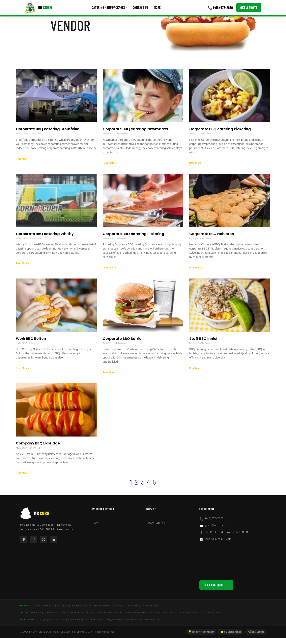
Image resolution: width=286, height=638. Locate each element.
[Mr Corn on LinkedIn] (53, 539)
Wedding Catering (81, 605)
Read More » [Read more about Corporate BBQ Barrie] (109, 372)
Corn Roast (118, 605)
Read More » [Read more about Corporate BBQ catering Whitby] (22, 263)
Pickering (162, 612)
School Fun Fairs (95, 619)
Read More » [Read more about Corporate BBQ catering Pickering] (196, 163)
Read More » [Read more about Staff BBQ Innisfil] (196, 368)
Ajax (128, 612)
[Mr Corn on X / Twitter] (43, 539)
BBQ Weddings (115, 619)
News (95, 522)
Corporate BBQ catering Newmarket (136, 128)
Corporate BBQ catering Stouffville (47, 128)
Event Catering (102, 605)
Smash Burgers (135, 605)
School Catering (155, 522)
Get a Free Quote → (216, 585)
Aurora (173, 612)
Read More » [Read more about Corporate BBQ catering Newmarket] (109, 163)
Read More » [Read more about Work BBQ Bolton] (22, 368)
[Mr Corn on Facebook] (23, 539)
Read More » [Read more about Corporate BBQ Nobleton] (196, 267)
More (158, 7)
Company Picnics (47, 619)
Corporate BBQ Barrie (122, 338)
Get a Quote (248, 7)
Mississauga (37, 612)
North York (198, 612)
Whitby (136, 612)
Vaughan (64, 612)
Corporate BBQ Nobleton (211, 233)
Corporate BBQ (42, 605)
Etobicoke (185, 612)
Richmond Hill (115, 612)
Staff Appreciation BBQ (71, 619)
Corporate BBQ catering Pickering (220, 128)
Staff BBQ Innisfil (204, 338)
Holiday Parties (153, 619)
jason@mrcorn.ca (215, 525)
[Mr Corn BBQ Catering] (38, 7)
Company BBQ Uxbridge (38, 443)
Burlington (88, 612)
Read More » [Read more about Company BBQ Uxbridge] (22, 473)
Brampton (51, 612)
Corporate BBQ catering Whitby (45, 233)
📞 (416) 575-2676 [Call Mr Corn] (220, 7)
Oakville (75, 612)
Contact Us (140, 7)
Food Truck (152, 605)
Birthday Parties (133, 619)
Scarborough (214, 612)
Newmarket (148, 612)
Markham (101, 612)
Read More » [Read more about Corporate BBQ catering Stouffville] (22, 158)
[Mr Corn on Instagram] (33, 539)
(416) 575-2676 (214, 518)
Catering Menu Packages (109, 7)
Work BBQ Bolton (31, 338)
